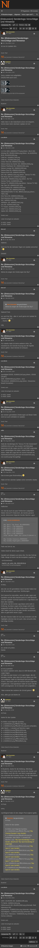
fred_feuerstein (10, 32)
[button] (10, 28)
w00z (2, 430)
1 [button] (16, 28)
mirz (2, 493)
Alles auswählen (13, 520)
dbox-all (3, 229)
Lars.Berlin (4, 137)
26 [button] (23, 28)
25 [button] (20, 28)
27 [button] (27, 28)
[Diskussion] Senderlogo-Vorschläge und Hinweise (19, 20)
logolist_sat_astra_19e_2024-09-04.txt (14, 563)
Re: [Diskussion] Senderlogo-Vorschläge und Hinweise (15, 39)
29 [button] (33, 28)
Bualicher (8, 61)
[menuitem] (34, 11)
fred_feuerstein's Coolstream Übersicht (13, 57)
